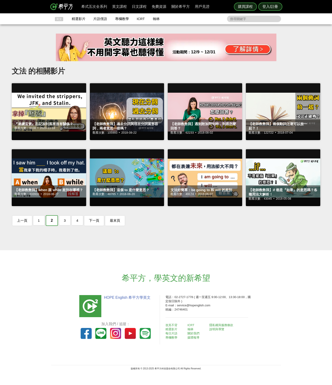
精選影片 (78, 19)
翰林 (156, 19)
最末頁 (115, 220)
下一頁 (94, 220)
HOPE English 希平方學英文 (127, 297)
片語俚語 (100, 19)
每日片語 (172, 333)
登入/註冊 (270, 7)
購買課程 (245, 7)
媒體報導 (193, 337)
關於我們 (193, 333)
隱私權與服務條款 (221, 325)
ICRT (141, 19)
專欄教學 (122, 19)
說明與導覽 (217, 329)
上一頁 (22, 220)
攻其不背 (172, 325)
